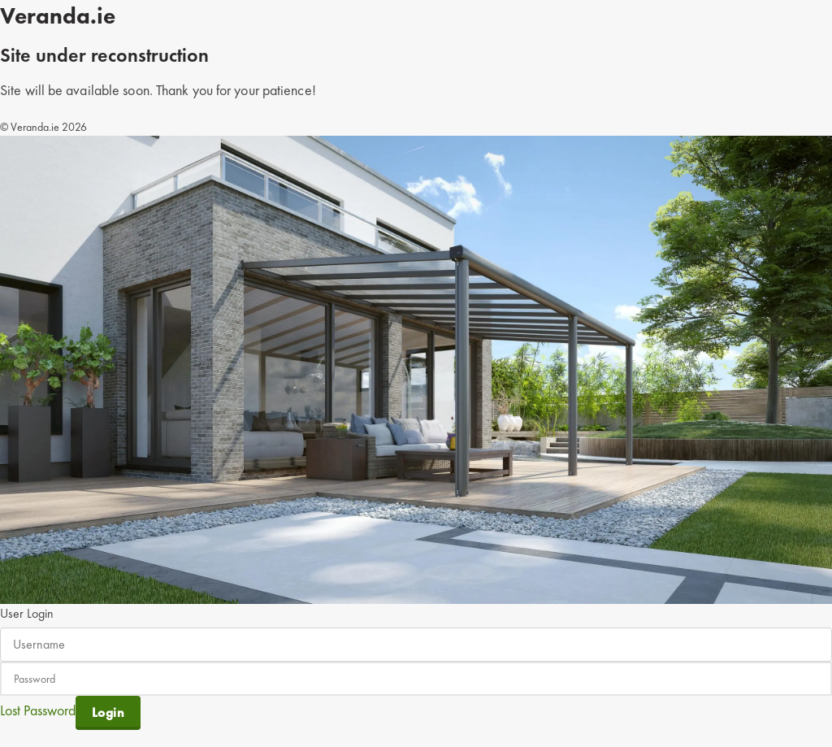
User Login (27, 613)
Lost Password (38, 709)
